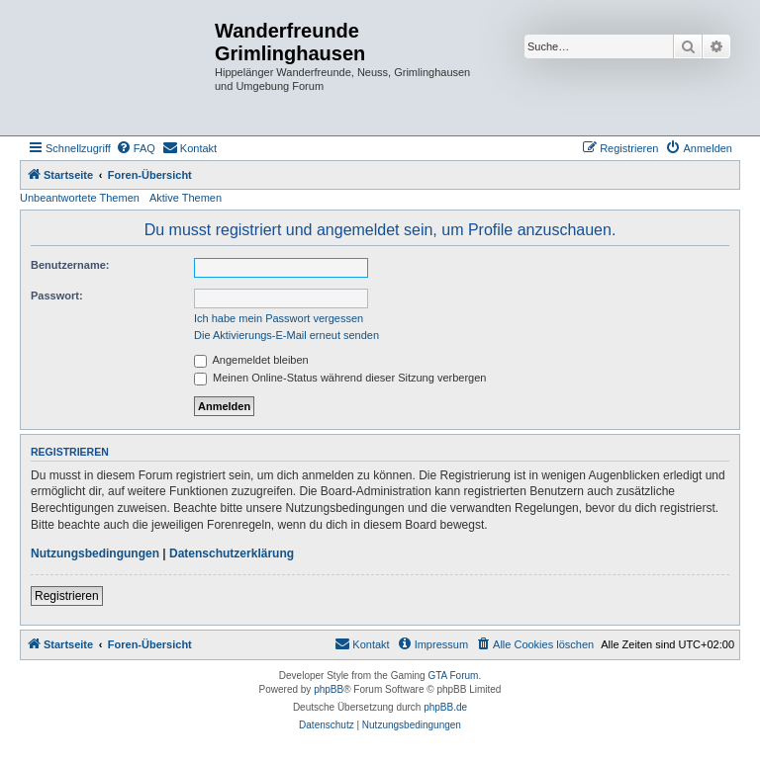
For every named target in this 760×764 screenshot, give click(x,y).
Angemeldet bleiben (251, 360)
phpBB (328, 689)
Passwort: (57, 295)
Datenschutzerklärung (231, 553)
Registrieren (67, 596)
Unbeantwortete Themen (80, 198)
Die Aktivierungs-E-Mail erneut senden (286, 335)
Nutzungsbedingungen (95, 553)
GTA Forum (453, 675)
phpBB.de (445, 707)
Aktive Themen (185, 198)
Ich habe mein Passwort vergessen (278, 318)
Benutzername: (70, 265)
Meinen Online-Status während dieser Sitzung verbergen (340, 377)
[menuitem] (135, 148)
